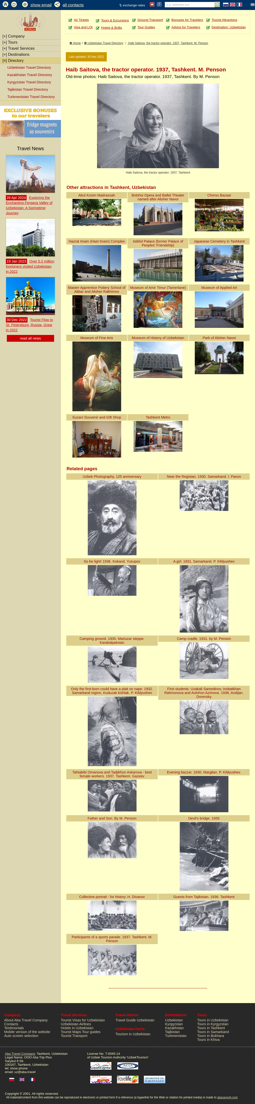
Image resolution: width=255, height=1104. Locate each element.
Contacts (11, 1024)
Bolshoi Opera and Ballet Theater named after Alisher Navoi (158, 197)
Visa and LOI (83, 27)
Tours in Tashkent (211, 1028)
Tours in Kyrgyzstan (212, 1024)
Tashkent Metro (158, 417)
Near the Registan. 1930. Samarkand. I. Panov (204, 477)
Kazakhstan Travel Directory (29, 75)
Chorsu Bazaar (219, 195)
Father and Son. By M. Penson (112, 818)
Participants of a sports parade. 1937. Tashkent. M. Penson (112, 939)
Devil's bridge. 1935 (203, 818)
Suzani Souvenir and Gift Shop (96, 417)
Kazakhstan (174, 1028)
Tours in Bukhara (210, 1036)
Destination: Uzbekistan (229, 27)
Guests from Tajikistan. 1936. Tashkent (204, 897)
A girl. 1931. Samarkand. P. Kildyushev (204, 561)
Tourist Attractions (224, 20)
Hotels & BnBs (111, 27)
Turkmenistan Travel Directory (31, 97)
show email (41, 4)
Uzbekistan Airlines (76, 1024)
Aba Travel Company (20, 1053)
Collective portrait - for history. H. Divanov (112, 897)
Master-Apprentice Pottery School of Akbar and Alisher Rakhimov (96, 289)
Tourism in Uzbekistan (133, 1034)
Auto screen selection (21, 1036)
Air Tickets (81, 20)
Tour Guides (146, 27)
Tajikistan (172, 1032)
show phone (19, 1068)
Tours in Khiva (208, 1040)
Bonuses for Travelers (187, 20)
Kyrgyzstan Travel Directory (29, 82)
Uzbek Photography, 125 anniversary (112, 477)
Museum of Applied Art (219, 288)
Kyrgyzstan (174, 1024)
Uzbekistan (174, 1020)
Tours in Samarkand (213, 1032)
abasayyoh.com (227, 1097)
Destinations (15, 54)
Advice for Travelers (185, 27)
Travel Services (18, 48)
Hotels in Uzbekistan (77, 1028)
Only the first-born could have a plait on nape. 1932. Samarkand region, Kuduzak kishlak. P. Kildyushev (112, 691)
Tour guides (91, 1032)
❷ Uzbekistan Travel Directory (103, 43)
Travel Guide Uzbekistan (135, 1020)
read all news (30, 338)
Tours (10, 42)
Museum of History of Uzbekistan (158, 338)
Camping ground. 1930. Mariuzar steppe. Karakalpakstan (111, 641)
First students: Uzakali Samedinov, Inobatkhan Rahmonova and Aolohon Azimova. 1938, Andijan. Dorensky (204, 693)
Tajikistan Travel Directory (27, 89)
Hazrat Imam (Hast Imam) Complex (97, 241)
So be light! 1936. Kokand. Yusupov (112, 561)
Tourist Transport (74, 1036)
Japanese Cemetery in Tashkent (219, 241)
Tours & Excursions (115, 20)
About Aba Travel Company (26, 1020)
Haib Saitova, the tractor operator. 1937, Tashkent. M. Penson (167, 43)
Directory (13, 61)
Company (13, 36)
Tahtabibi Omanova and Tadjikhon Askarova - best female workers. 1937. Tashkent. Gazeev (112, 774)
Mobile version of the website (27, 1032)
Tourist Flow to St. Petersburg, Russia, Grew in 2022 (29, 325)
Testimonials (14, 1028)
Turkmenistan (175, 1036)
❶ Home (75, 43)
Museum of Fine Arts (96, 338)
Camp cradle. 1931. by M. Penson (204, 639)
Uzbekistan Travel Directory (29, 67)
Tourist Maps (71, 1032)
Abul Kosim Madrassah (96, 195)
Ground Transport (150, 20)
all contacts (73, 4)
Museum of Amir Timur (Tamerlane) (158, 288)
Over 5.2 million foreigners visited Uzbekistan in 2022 (30, 266)
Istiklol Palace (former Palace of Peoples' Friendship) (158, 243)
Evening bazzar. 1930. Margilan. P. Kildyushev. (204, 772)
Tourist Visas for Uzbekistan (83, 1020)
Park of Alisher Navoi (219, 338)
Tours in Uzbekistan (212, 1020)
